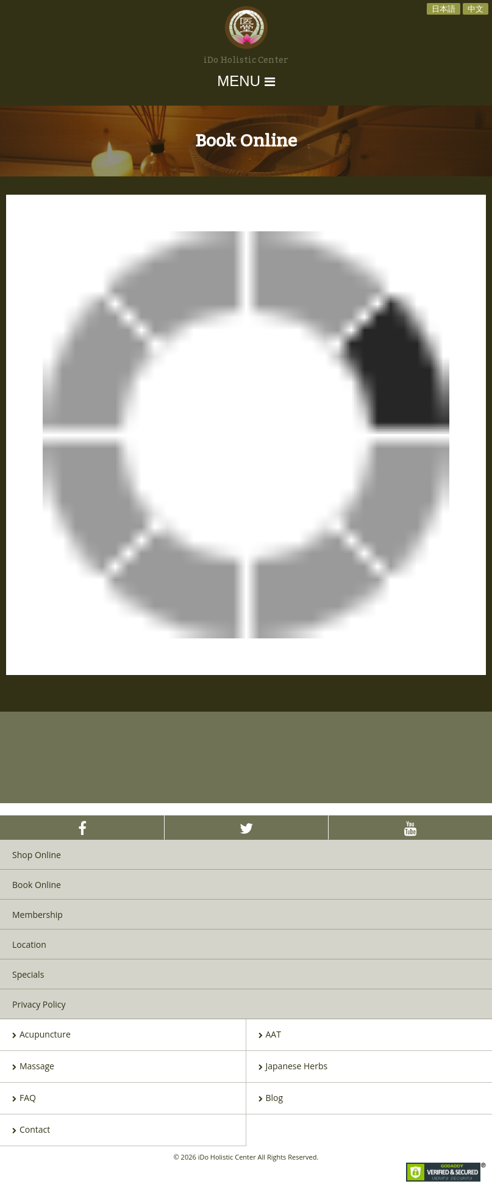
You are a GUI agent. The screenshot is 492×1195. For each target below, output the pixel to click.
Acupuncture (41, 1035)
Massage (33, 1067)
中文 (475, 8)
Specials (28, 974)
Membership (37, 914)
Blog (270, 1098)
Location (29, 944)
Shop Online (36, 855)
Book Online (36, 884)
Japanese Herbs (293, 1067)
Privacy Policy (38, 1004)
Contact (31, 1130)
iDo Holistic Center (246, 60)
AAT (269, 1035)
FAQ (24, 1098)
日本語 (443, 8)
